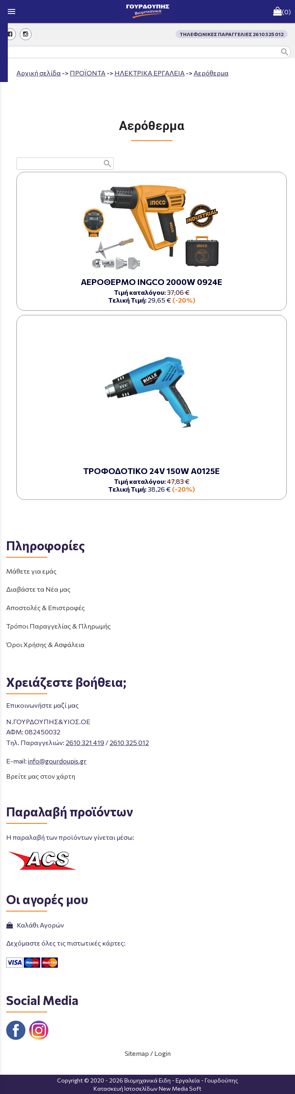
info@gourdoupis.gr (57, 761)
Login (162, 1053)
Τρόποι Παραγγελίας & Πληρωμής (58, 626)
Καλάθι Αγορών (35, 925)
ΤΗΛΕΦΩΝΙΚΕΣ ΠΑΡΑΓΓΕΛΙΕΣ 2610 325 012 (232, 34)
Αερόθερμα (211, 73)
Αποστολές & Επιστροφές (45, 607)
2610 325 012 (129, 742)
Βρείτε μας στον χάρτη (40, 776)
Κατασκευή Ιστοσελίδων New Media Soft (147, 1088)
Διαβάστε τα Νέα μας (38, 589)
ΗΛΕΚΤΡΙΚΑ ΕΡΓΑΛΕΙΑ (149, 73)
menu (11, 11)
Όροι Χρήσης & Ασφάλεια (45, 644)
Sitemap (137, 1053)
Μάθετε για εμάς (31, 571)
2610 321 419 (85, 742)
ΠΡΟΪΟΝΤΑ (87, 73)
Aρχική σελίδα (38, 73)
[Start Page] (147, 11)
